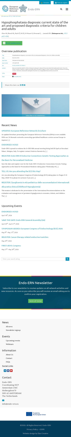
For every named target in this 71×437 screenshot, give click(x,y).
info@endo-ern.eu (10, 404)
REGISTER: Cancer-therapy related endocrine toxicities (25, 237)
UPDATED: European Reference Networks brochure (24, 131)
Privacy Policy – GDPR (35, 429)
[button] (67, 9)
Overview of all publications (11, 16)
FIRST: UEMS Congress (11, 245)
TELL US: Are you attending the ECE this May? (21, 171)
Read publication (13, 43)
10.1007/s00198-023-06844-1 (18, 65)
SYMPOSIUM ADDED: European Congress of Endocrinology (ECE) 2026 (32, 228)
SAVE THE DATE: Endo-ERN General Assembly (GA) (23, 220)
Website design (29, 433)
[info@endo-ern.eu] (3, 400)
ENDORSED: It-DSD (10, 144)
